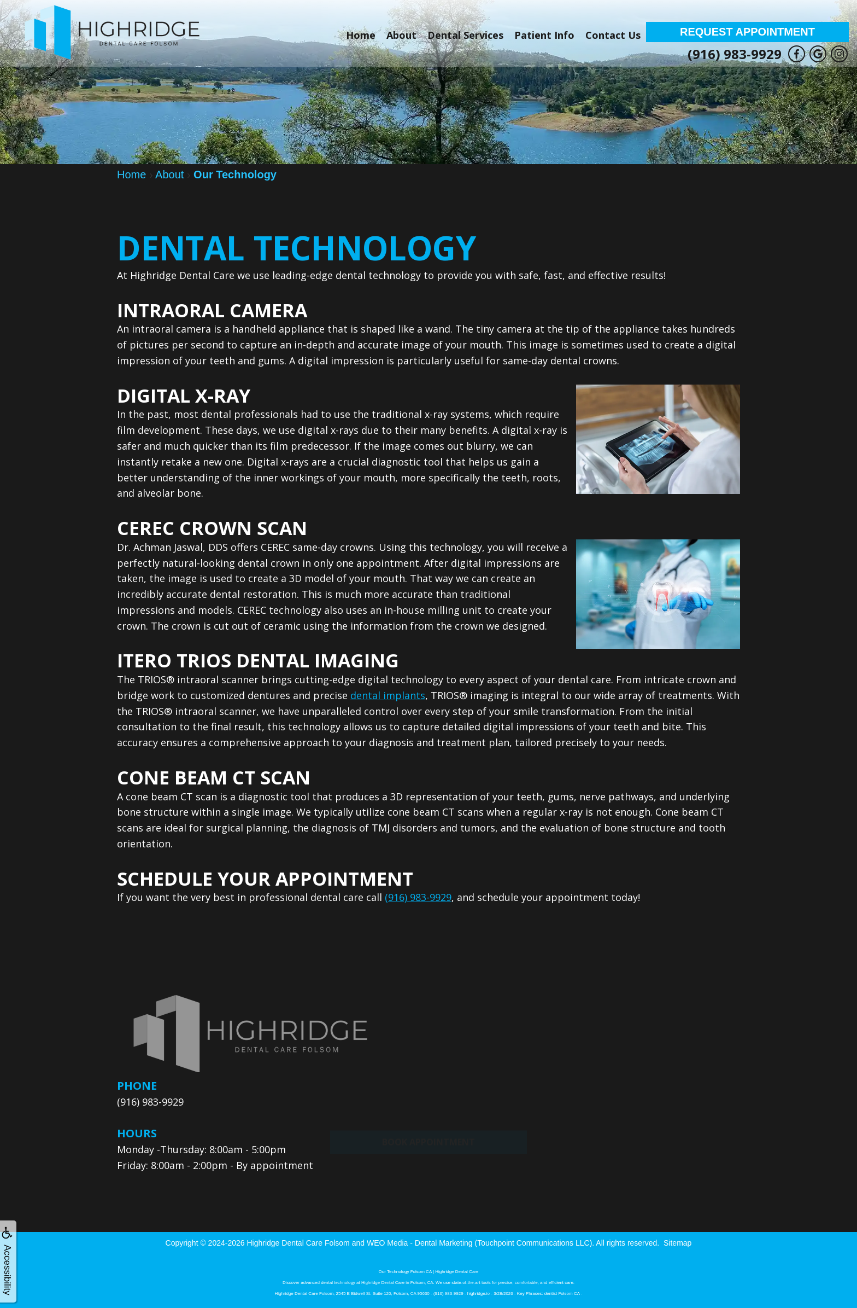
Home (360, 35)
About (401, 35)
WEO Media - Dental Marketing (420, 1242)
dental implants (387, 695)
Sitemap (677, 1242)
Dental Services (465, 35)
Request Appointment (747, 32)
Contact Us (613, 35)
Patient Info (544, 35)
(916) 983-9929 (735, 54)
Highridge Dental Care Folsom (297, 1242)
